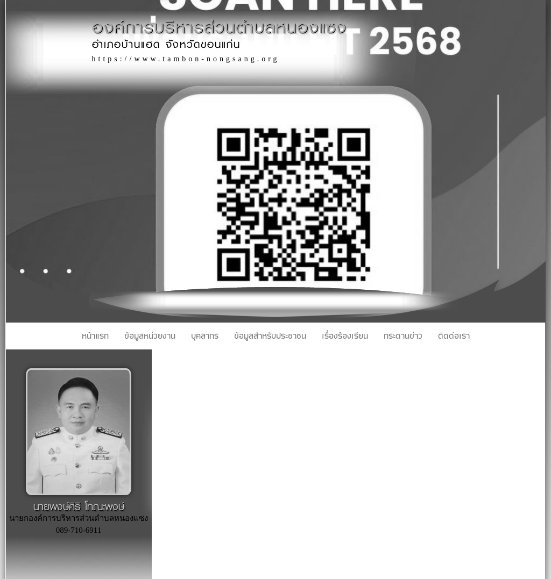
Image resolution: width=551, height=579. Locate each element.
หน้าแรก (95, 336)
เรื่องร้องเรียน (345, 336)
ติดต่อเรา (454, 336)
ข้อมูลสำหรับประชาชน (270, 336)
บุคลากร (204, 336)
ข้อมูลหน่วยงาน (149, 336)
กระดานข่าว (403, 336)
